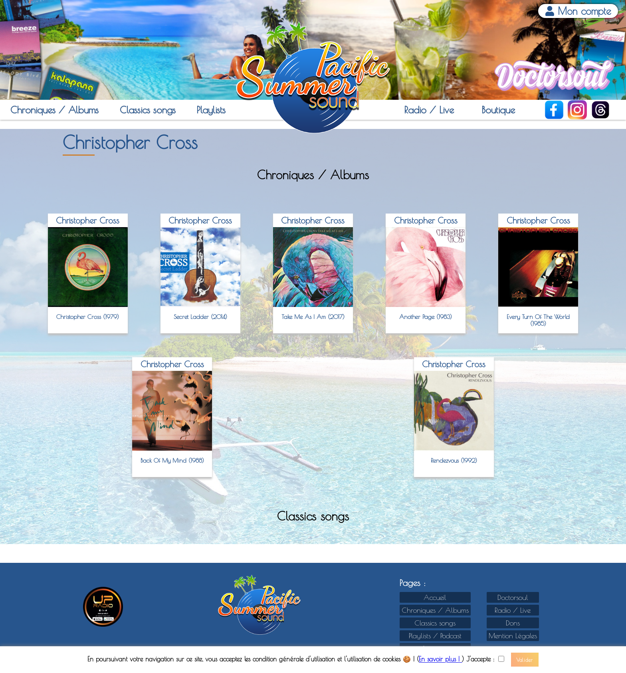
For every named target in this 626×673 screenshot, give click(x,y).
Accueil (435, 597)
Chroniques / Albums (54, 109)
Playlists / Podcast (435, 635)
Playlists (211, 109)
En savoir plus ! (440, 659)
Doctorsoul (512, 597)
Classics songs (148, 109)
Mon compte (578, 11)
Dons (513, 623)
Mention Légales (513, 635)
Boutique (498, 109)
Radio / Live (429, 109)
